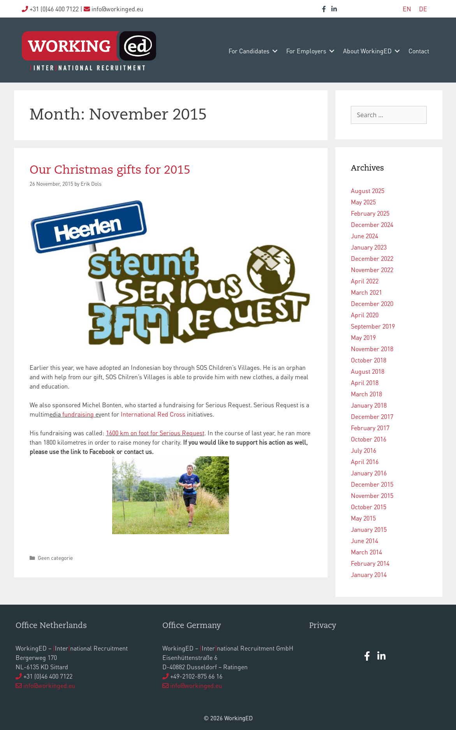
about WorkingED (367, 51)
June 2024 (364, 236)
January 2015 (369, 529)
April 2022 (365, 281)
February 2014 (370, 563)
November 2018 (372, 349)
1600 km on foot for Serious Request (155, 433)
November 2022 (372, 270)
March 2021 (366, 292)
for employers (306, 51)
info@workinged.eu (49, 685)
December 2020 (372, 303)
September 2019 (373, 326)
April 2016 (365, 461)
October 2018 (368, 360)
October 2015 (368, 507)
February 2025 (370, 213)
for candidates (249, 51)
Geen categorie (55, 557)
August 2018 (367, 371)
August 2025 (367, 190)
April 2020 (365, 315)
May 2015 (363, 518)
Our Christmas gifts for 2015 (110, 170)
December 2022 (372, 258)
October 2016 (368, 439)
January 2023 (369, 247)
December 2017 (372, 416)
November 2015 (372, 495)
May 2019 (363, 337)
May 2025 (363, 202)
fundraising (78, 414)
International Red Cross (153, 414)
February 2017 (370, 428)
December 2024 (372, 224)
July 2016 (363, 450)
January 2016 (369, 473)
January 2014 (369, 574)
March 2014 (366, 552)
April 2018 (365, 382)
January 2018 (369, 405)
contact (418, 51)
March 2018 (366, 394)
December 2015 (372, 484)
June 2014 (364, 541)
